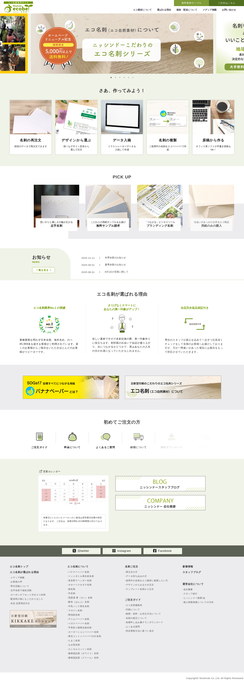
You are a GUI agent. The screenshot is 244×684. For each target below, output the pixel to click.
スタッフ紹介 (190, 593)
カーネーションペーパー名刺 (83, 632)
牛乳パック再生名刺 (78, 606)
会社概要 (188, 589)
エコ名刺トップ (19, 566)
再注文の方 (132, 572)
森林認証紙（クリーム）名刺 (83, 657)
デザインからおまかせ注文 (140, 584)
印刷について (133, 609)
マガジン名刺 (75, 610)
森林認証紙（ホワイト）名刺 (83, 653)
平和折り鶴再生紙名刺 (80, 627)
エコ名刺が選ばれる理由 (24, 572)
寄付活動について (20, 586)
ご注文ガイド (133, 599)
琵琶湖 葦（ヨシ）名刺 (80, 597)
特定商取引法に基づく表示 (140, 631)
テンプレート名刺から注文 (140, 589)
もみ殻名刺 (74, 644)
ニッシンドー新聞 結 (194, 598)
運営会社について (193, 584)
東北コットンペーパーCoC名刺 (84, 636)
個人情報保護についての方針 (198, 602)
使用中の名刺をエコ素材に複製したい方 (147, 580)
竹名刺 (71, 593)
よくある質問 (133, 626)
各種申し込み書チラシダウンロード (144, 622)
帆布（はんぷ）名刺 (78, 602)
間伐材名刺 (74, 615)
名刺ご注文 (131, 566)
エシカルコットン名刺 (80, 649)
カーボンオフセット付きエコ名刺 (28, 594)
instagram (121, 551)
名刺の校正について (136, 618)
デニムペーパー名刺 (78, 619)
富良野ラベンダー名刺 (80, 580)
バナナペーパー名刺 (78, 572)
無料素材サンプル (192, 3)
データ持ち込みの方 (136, 576)
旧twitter (81, 551)
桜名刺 (71, 589)
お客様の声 (16, 581)
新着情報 (188, 566)
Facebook (162, 551)
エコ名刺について (78, 566)
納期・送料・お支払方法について (143, 613)
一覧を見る (42, 270)
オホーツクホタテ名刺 (80, 584)
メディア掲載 (18, 577)
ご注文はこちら (226, 3)
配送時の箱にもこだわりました (27, 599)
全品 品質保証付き (20, 603)
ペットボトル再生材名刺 (81, 576)
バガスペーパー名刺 (78, 623)
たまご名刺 (74, 640)
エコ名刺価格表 (134, 605)
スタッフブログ (192, 572)
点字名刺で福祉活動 (21, 590)
